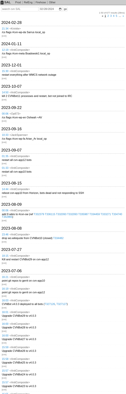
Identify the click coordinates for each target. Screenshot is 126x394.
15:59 (5, 347)
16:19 (5, 288)
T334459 (94, 214)
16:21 (5, 277)
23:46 (5, 234)
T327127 (61, 304)
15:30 (5, 71)
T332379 (39, 214)
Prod (18, 2)
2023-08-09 (11, 204)
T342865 (7, 216)
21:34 (5, 28)
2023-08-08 (11, 228)
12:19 (5, 49)
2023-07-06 (11, 271)
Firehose (41, 2)
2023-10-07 (11, 86)
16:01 (5, 312)
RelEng (28, 2)
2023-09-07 (11, 150)
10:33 (5, 135)
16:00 (5, 323)
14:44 (5, 189)
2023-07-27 (11, 249)
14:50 (5, 92)
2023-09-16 (11, 129)
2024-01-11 (11, 44)
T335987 (83, 214)
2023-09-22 (11, 107)
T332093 (61, 214)
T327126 (49, 304)
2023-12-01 (11, 65)
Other (52, 2)
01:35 (5, 156)
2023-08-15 (11, 183)
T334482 (58, 238)
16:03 (5, 300)
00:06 (5, 113)
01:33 (5, 168)
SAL (6, 2)
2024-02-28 (11, 22)
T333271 (106, 214)
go (65, 9)
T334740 (117, 214)
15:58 (5, 359)
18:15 (5, 255)
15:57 (5, 370)
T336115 (50, 214)
